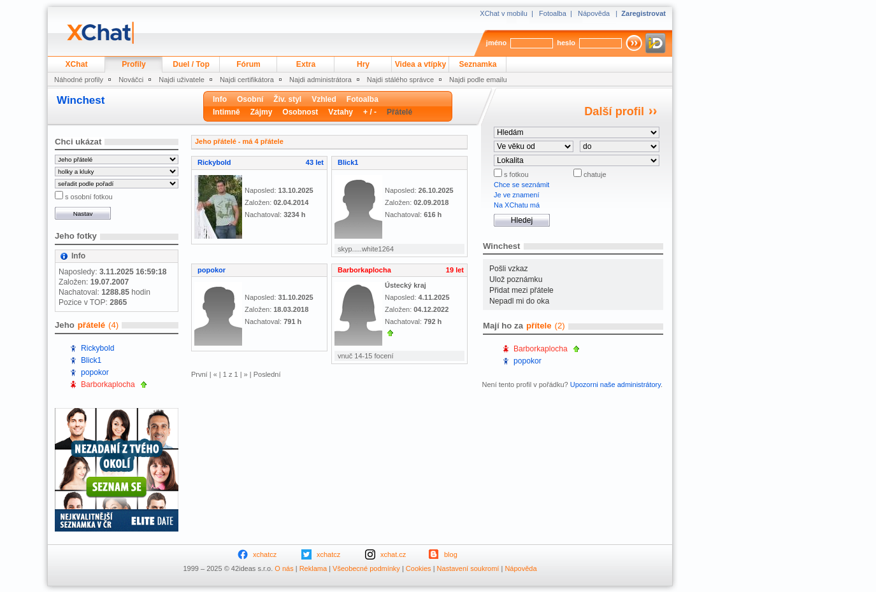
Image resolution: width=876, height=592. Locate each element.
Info (220, 99)
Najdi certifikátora (247, 79)
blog (450, 554)
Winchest (80, 100)
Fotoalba (552, 13)
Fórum (248, 64)
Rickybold (97, 348)
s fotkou (515, 174)
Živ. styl (287, 99)
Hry (363, 64)
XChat (77, 64)
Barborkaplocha (108, 384)
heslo (566, 42)
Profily (134, 64)
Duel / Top (191, 64)
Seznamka (477, 64)
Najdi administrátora (320, 79)
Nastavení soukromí (468, 568)
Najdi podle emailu (478, 79)
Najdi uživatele (182, 79)
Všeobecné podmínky (366, 568)
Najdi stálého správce (400, 79)
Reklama (313, 568)
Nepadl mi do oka (519, 301)
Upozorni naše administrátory (615, 384)
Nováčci (130, 79)
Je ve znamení (517, 195)
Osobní (250, 99)
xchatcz (264, 554)
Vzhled (324, 99)
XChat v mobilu (504, 13)
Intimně (226, 112)
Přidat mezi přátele (521, 290)
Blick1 (91, 360)
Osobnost (300, 112)
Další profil (614, 111)
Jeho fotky (76, 236)
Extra (305, 64)
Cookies (418, 568)
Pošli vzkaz (508, 268)
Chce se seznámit (521, 184)
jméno (496, 42)
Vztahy (340, 112)
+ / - (370, 112)
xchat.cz (393, 554)
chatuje (594, 174)
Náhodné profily (78, 79)
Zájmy (261, 112)
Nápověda (594, 13)
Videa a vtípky (420, 64)
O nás (284, 568)
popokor (95, 372)
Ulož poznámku (515, 279)
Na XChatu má (517, 205)
